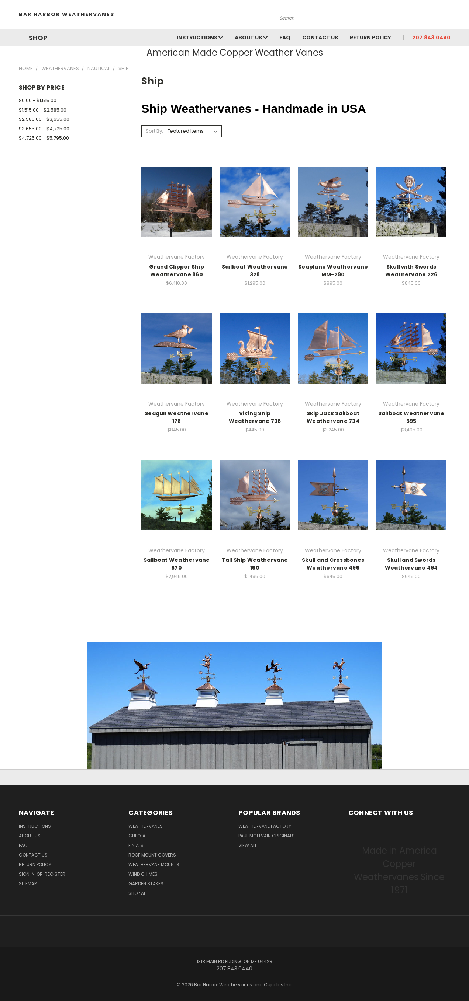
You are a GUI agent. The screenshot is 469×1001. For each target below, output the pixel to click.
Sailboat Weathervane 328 (255, 270)
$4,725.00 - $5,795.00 (44, 137)
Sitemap (28, 884)
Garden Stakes (145, 884)
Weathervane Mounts (153, 864)
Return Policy (370, 37)
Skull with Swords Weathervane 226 (411, 270)
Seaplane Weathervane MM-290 (333, 270)
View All (247, 845)
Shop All (138, 893)
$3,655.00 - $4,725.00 (44, 128)
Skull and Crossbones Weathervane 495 (333, 563)
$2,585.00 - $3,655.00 (44, 119)
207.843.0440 (431, 37)
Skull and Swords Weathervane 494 (411, 563)
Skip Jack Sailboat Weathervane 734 (333, 417)
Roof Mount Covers (152, 855)
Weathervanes (145, 826)
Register (55, 874)
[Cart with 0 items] (448, 16)
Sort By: (154, 130)
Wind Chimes (143, 874)
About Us (251, 37)
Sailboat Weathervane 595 (411, 417)
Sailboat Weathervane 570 (177, 563)
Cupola (136, 836)
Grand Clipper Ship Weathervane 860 (176, 270)
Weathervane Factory (264, 826)
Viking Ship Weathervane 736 (255, 417)
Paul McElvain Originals (266, 836)
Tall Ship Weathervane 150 (254, 563)
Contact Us (320, 37)
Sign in (27, 874)
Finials (136, 845)
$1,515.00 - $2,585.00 (42, 109)
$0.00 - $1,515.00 (37, 100)
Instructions (200, 37)
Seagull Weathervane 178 (176, 417)
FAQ (284, 37)
